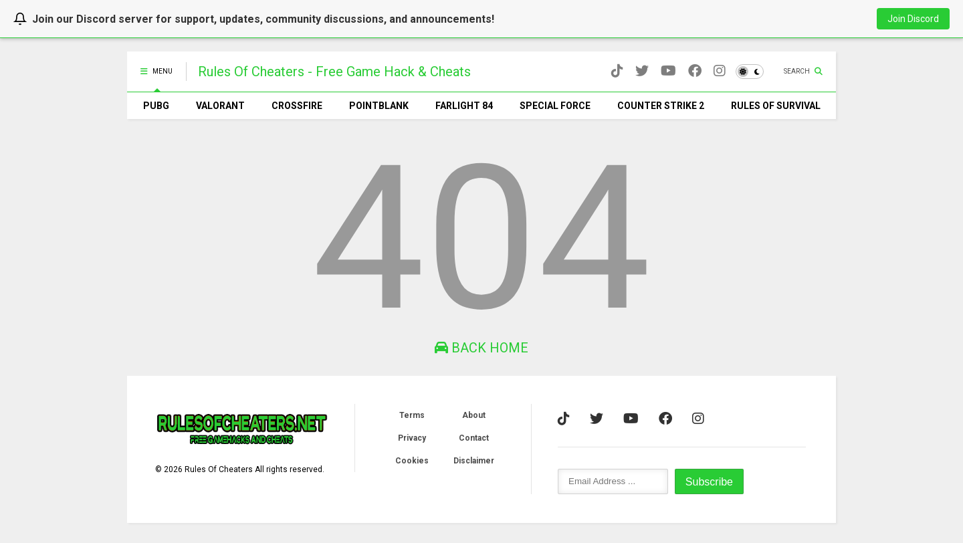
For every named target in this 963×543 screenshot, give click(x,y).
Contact (474, 438)
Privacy (412, 438)
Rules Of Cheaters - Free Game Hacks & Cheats (334, 71)
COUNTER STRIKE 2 (660, 105)
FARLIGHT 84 (464, 105)
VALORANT (220, 105)
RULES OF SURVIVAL (776, 105)
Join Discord (913, 18)
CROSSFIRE (297, 105)
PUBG (156, 105)
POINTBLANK (379, 105)
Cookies (412, 460)
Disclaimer (473, 460)
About (474, 415)
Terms (412, 415)
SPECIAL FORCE (555, 105)
